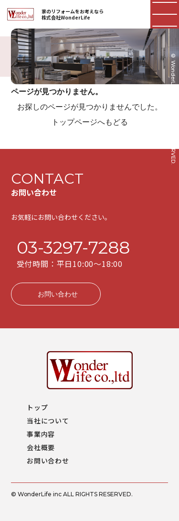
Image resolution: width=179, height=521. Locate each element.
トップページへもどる (90, 122)
